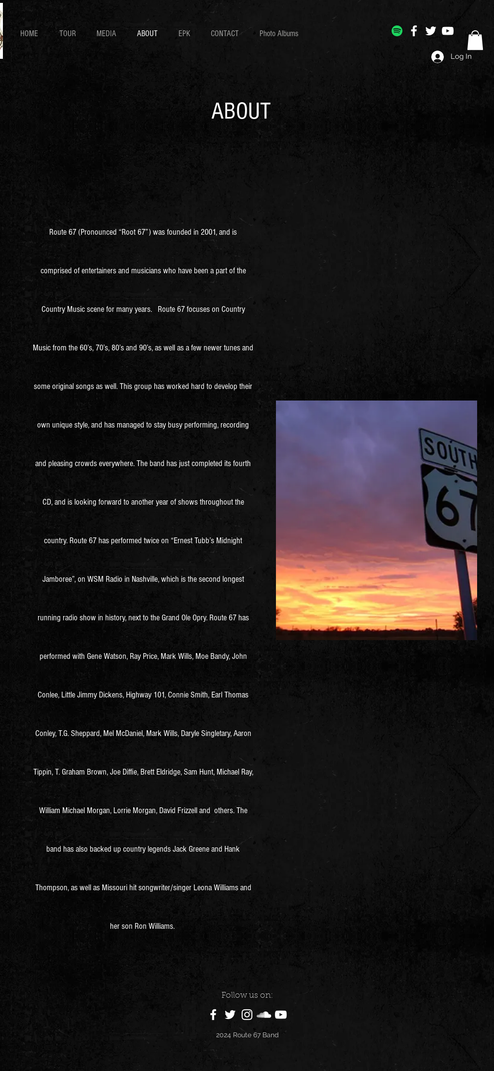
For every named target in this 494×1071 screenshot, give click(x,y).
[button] (475, 40)
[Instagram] (247, 1014)
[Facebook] (414, 31)
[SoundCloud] (264, 1014)
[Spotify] (397, 31)
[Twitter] (431, 31)
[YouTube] (447, 31)
